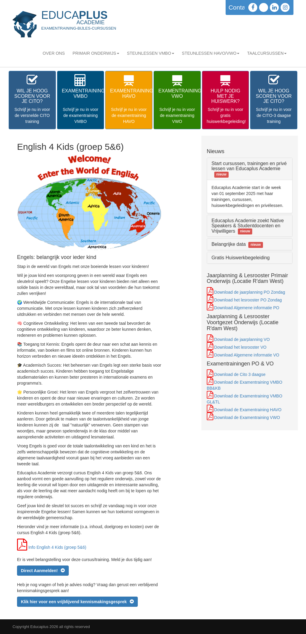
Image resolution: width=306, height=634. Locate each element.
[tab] (249, 169)
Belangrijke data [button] (237, 244)
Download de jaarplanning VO (242, 339)
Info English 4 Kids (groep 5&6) (57, 547)
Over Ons (54, 53)
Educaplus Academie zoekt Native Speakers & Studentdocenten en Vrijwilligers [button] (248, 226)
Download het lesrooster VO (240, 347)
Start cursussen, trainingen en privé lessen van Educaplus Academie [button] (249, 168)
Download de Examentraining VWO (247, 417)
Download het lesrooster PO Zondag (248, 300)
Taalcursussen (267, 53)
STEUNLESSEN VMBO (150, 53)
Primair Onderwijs (96, 53)
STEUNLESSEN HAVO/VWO (211, 53)
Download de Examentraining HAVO (247, 409)
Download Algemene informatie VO (246, 355)
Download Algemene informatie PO (246, 307)
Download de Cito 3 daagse (240, 374)
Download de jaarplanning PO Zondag (249, 292)
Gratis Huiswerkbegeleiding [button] (241, 257)
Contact (239, 7)
